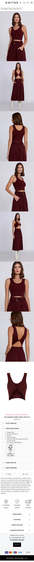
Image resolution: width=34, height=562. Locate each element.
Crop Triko (19, 7)
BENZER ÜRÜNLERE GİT (17, 558)
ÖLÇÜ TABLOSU (11, 423)
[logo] (12, 2)
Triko (13, 7)
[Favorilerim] (24, 3)
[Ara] (20, 3)
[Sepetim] (31, 3)
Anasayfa (3, 7)
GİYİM (8, 7)
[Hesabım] (28, 3)
